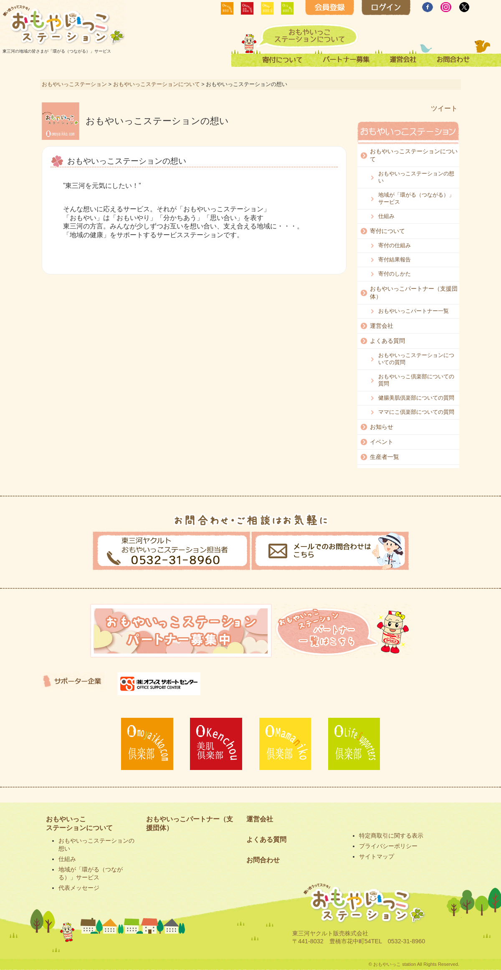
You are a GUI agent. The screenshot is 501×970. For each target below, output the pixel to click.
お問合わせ (263, 860)
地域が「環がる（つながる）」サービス (416, 198)
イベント (381, 441)
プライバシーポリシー (388, 846)
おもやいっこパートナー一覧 (413, 311)
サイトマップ (376, 856)
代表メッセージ (78, 887)
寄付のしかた (394, 274)
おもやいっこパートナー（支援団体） (414, 292)
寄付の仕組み (394, 245)
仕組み (386, 216)
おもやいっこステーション (74, 84)
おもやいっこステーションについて (156, 84)
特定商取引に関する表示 (391, 835)
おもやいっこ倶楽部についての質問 (416, 380)
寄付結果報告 (394, 259)
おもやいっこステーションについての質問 (416, 358)
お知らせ (381, 426)
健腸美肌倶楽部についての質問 (416, 398)
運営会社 (381, 325)
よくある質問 (387, 340)
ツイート (444, 108)
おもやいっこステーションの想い (416, 177)
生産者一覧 (384, 456)
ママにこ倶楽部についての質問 (416, 412)
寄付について (387, 231)
